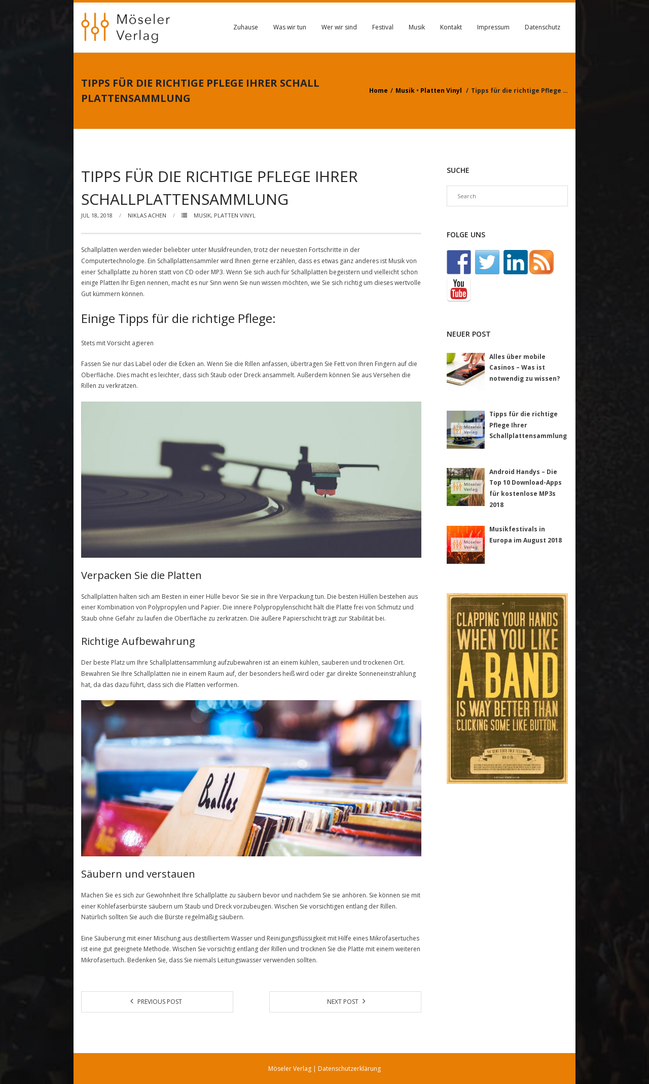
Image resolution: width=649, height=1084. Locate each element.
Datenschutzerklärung (349, 1068)
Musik (417, 27)
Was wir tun (289, 27)
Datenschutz (542, 27)
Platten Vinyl (441, 90)
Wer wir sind (339, 27)
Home (378, 90)
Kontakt (451, 27)
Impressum (493, 27)
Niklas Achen (147, 215)
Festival (382, 27)
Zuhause (245, 27)
